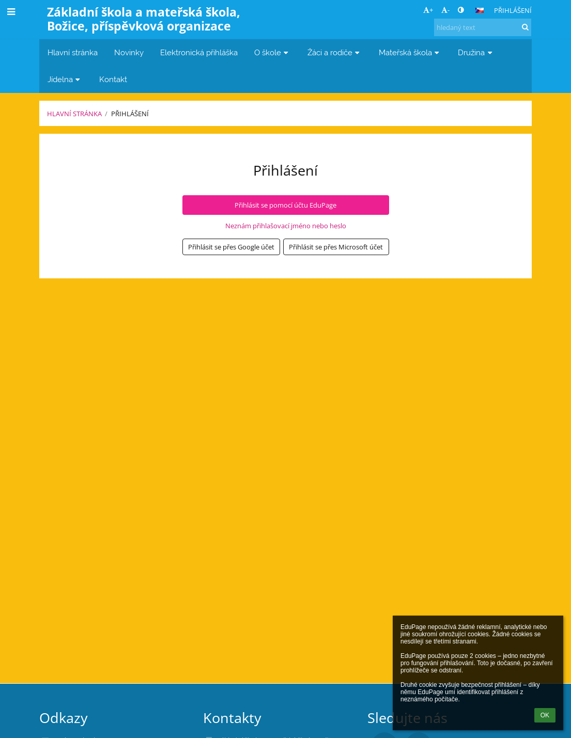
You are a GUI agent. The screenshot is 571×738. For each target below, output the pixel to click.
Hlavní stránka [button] (73, 52)
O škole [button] (272, 52)
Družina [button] (476, 52)
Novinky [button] (129, 52)
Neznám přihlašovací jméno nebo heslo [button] (285, 225)
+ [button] (428, 9)
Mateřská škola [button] (410, 52)
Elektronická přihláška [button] (199, 52)
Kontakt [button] (113, 79)
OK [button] (545, 715)
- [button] (445, 9)
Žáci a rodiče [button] (334, 52)
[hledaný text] (483, 27)
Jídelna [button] (65, 79)
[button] (479, 10)
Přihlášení (513, 10)
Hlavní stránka (74, 113)
